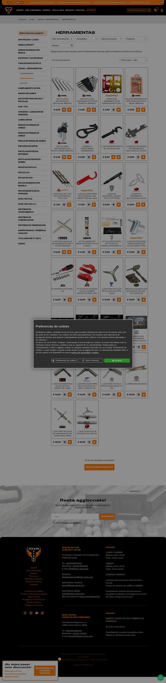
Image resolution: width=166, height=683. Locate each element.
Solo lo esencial (90, 361)
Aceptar (117, 361)
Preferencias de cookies (64, 361)
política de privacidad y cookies (84, 353)
